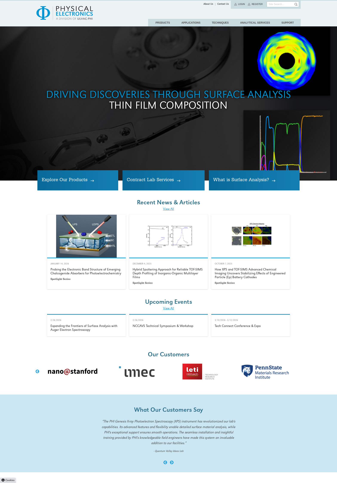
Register (257, 4)
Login (241, 4)
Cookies (9, 480)
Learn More (86, 387)
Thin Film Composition (168, 175)
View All (168, 345)
